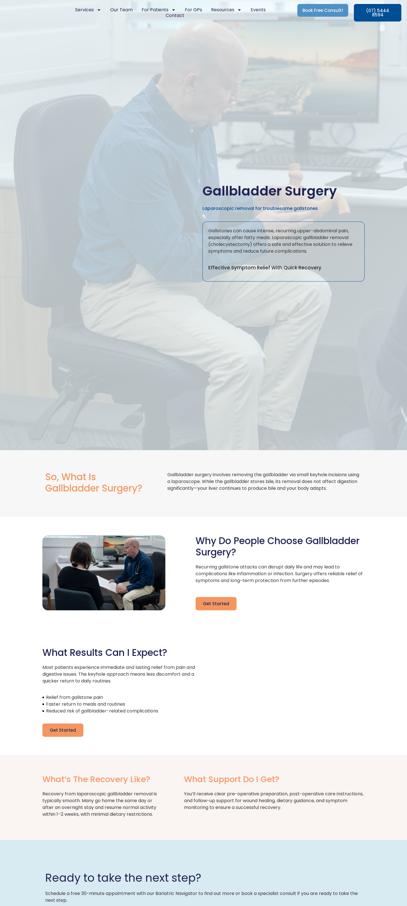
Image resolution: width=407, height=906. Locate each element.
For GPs (193, 10)
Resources (226, 10)
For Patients (159, 10)
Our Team (121, 10)
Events (258, 10)
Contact (175, 15)
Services (88, 10)
